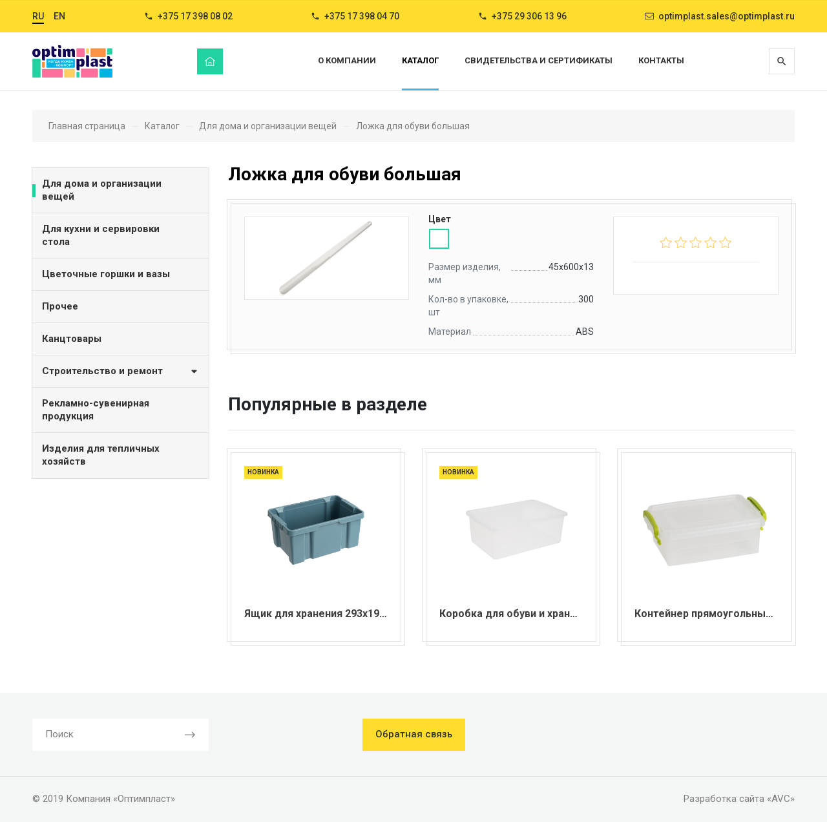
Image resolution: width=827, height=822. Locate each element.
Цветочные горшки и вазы (106, 274)
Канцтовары (71, 338)
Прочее (60, 306)
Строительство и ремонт (120, 370)
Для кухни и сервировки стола (101, 235)
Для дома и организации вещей (102, 190)
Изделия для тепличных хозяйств (101, 455)
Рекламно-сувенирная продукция (95, 409)
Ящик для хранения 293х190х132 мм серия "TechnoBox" (383, 613)
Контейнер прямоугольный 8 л (711, 613)
